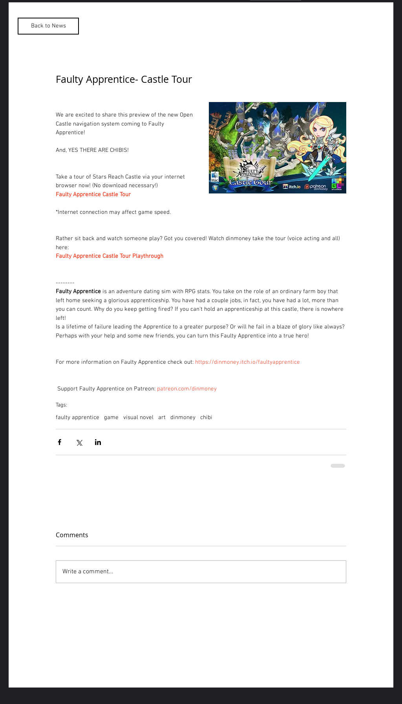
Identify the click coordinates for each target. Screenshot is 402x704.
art (162, 417)
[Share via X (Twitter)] (78, 442)
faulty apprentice (77, 417)
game (111, 417)
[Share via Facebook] (59, 442)
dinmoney (183, 417)
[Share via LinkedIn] (98, 442)
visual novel (138, 417)
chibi (206, 417)
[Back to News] (48, 26)
